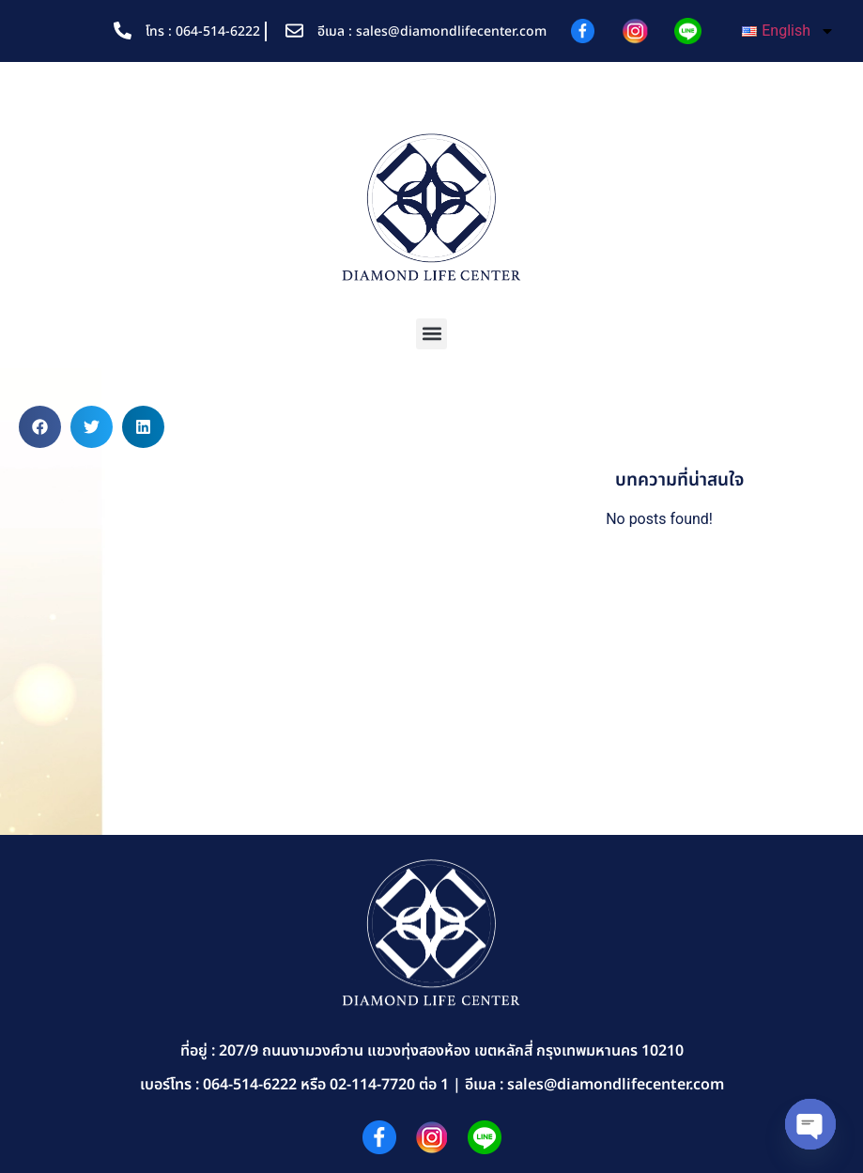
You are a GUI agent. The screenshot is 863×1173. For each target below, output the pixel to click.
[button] (431, 333)
